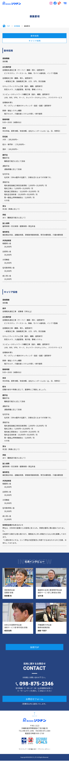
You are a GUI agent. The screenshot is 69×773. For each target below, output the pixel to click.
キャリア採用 (34, 40)
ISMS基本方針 (32, 749)
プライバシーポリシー (44, 749)
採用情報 (17, 26)
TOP (8, 26)
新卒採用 (35, 35)
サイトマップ (22, 749)
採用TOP (34, 647)
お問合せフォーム (34, 699)
